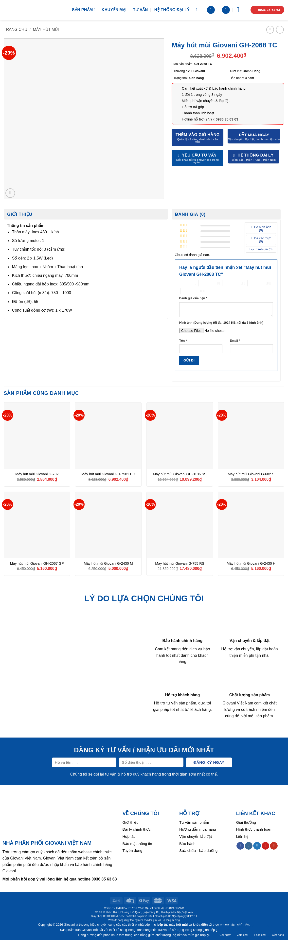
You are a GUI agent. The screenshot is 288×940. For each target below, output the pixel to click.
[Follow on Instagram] (248, 846)
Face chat (260, 931)
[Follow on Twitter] (257, 846)
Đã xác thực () (262, 239)
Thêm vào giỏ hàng (198, 135)
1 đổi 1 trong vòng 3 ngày (202, 95)
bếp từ (162, 924)
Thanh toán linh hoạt (198, 113)
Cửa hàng (278, 931)
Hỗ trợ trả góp (193, 107)
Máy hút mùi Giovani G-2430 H (251, 563)
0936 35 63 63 (227, 119)
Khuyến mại (114, 10)
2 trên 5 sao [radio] (208, 283)
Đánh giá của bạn (193, 298)
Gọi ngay (225, 931)
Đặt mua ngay (254, 135)
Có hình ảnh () (262, 228)
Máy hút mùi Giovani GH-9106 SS (179, 474)
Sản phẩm (83, 9)
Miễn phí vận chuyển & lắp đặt (206, 101)
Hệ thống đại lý (172, 10)
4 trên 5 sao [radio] (257, 283)
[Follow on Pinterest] (265, 846)
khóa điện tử (202, 924)
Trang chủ (15, 29)
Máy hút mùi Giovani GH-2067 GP (37, 563)
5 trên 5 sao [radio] (190, 291)
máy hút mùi (178, 924)
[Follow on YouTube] (274, 846)
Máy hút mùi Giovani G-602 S (251, 474)
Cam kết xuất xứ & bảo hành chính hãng (214, 88)
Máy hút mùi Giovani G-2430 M (108, 563)
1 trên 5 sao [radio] (186, 283)
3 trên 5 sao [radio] (231, 283)
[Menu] (240, 10)
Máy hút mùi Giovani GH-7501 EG (108, 474)
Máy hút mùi (46, 29)
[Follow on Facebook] (240, 846)
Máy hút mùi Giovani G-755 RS (179, 563)
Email (235, 340)
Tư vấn (140, 10)
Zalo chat (242, 931)
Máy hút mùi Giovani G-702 (36, 474)
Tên (183, 340)
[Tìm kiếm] (198, 10)
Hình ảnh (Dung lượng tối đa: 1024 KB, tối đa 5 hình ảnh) (221, 322)
